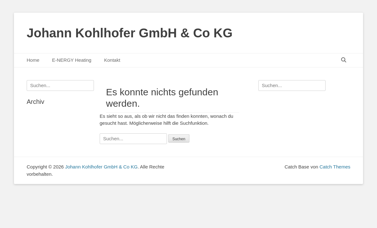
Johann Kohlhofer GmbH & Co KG (130, 33)
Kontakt (112, 60)
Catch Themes (335, 166)
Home (33, 60)
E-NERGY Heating (71, 60)
